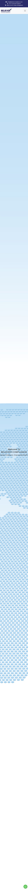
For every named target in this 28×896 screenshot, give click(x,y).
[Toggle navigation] (25, 10)
